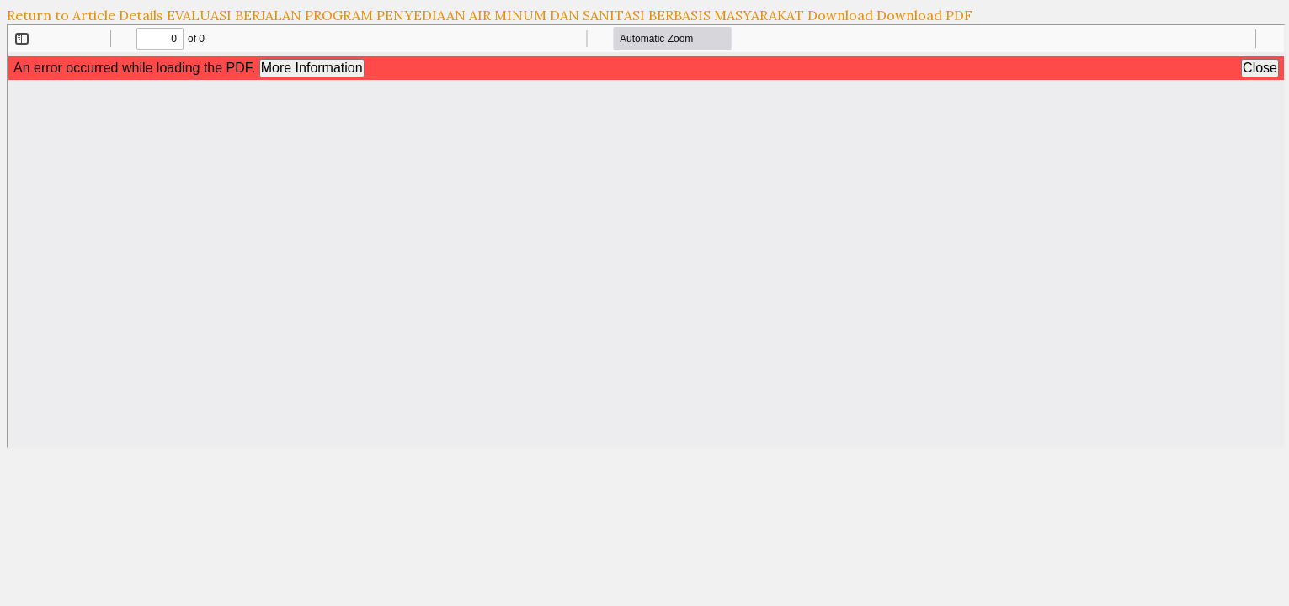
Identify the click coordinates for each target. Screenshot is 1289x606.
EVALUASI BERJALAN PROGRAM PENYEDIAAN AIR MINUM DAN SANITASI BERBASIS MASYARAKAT (487, 15)
